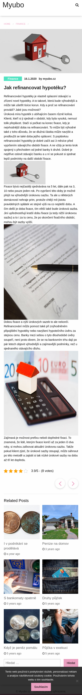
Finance (13, 78)
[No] (77, 681)
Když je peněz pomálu (20, 648)
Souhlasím (41, 686)
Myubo (13, 5)
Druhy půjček (52, 598)
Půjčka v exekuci (55, 648)
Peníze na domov (55, 544)
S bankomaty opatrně (20, 598)
